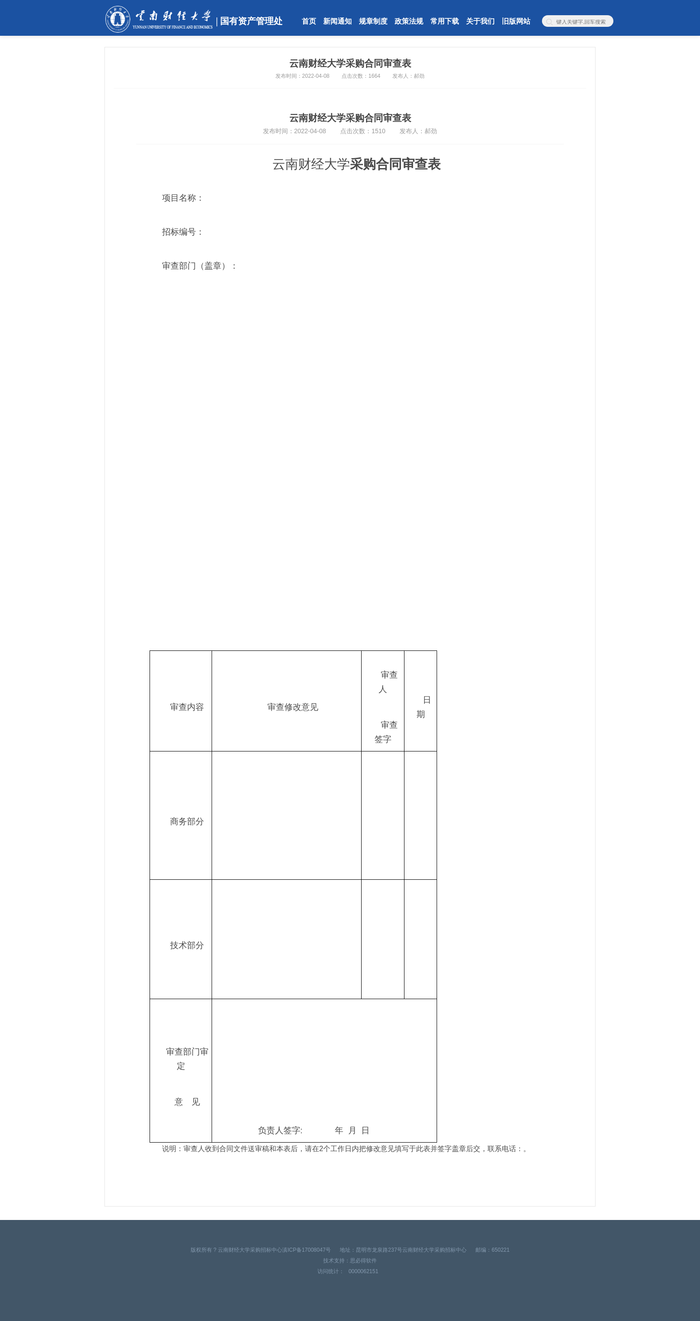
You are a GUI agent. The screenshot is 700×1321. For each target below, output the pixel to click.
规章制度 (373, 21)
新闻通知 (337, 21)
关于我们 (480, 21)
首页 (309, 21)
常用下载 (444, 21)
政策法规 (409, 21)
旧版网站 (516, 21)
